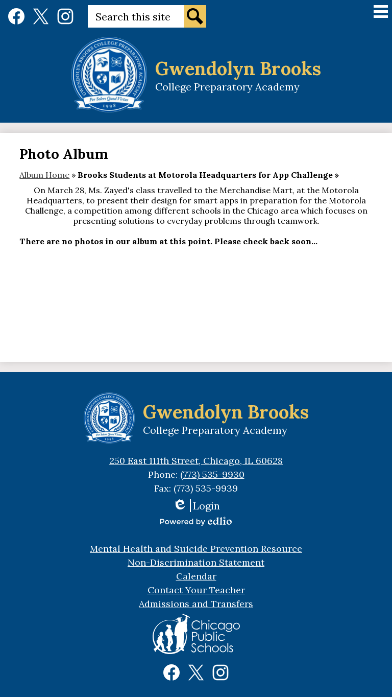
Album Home (44, 175)
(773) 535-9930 (212, 474)
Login (196, 505)
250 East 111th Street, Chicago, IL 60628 (196, 461)
